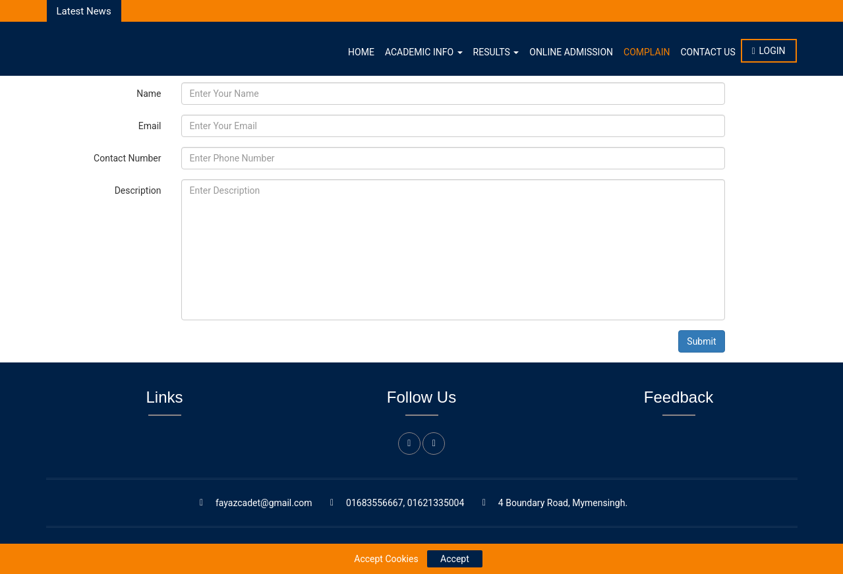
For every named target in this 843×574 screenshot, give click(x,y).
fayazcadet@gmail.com (264, 503)
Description (138, 190)
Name (148, 93)
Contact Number (127, 158)
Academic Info (424, 52)
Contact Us (707, 52)
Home (361, 52)
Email (149, 126)
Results (496, 52)
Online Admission (571, 52)
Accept (454, 559)
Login (769, 50)
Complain (647, 52)
